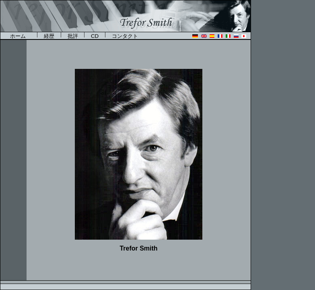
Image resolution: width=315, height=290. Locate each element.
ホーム (20, 36)
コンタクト (125, 36)
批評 (73, 36)
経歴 (49, 36)
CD (95, 36)
